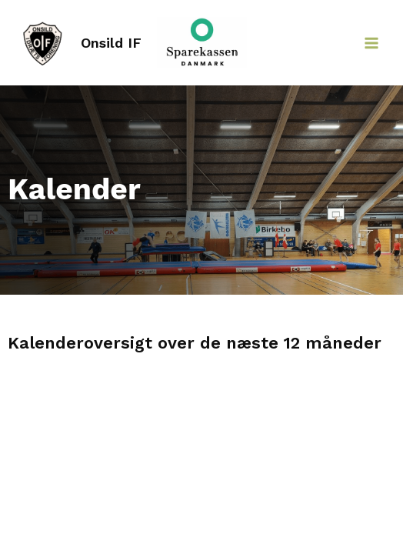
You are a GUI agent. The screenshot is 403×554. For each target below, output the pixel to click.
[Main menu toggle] (371, 43)
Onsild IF (111, 43)
